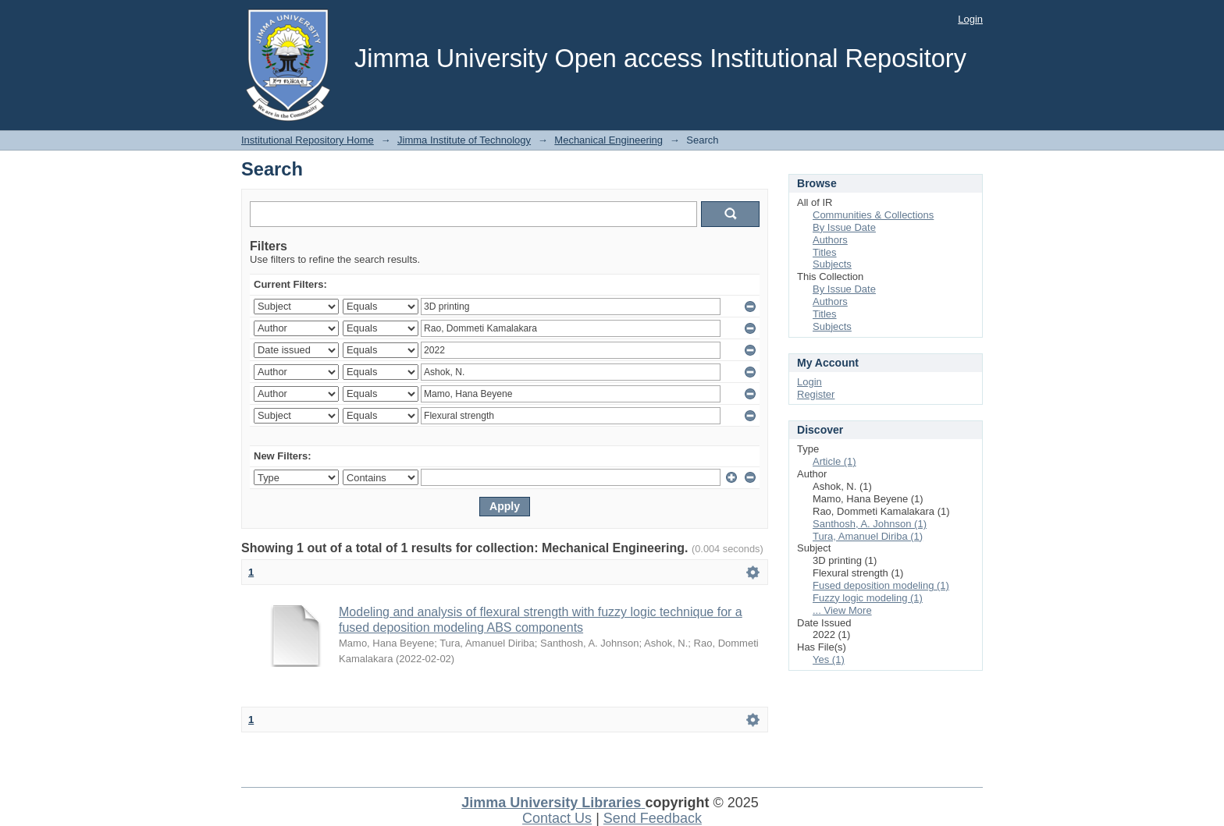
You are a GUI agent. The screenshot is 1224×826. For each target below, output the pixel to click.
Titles (825, 252)
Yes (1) (829, 659)
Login (970, 19)
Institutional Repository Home (307, 140)
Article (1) (834, 461)
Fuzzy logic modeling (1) (868, 598)
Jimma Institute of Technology (464, 140)
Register (815, 394)
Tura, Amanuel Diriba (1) (868, 536)
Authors (830, 240)
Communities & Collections (873, 215)
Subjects (832, 264)
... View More (842, 610)
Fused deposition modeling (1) (881, 585)
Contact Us (557, 818)
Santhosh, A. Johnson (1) (870, 524)
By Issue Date (844, 227)
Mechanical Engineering (608, 140)
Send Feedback (652, 818)
